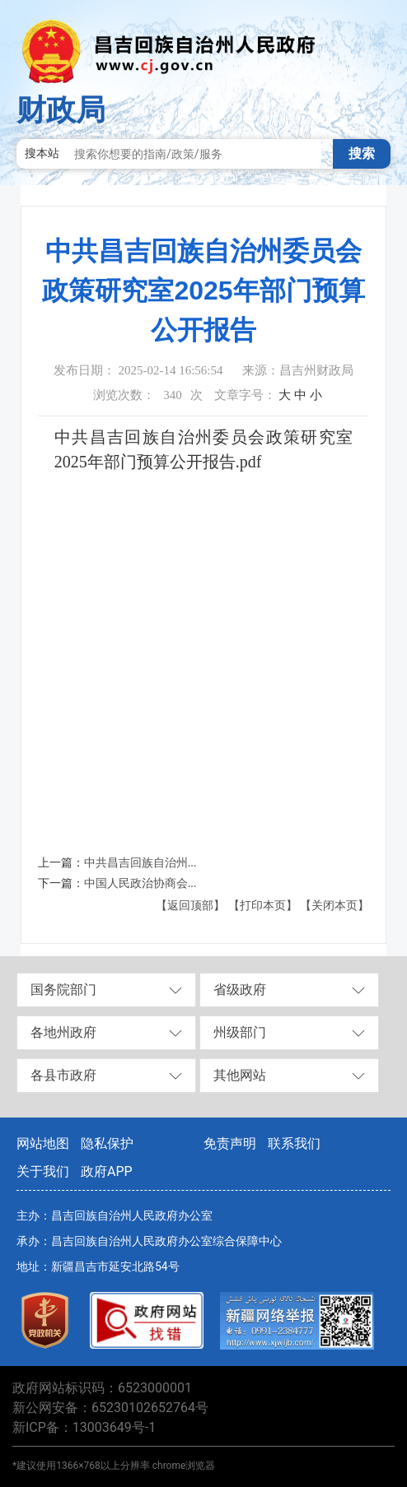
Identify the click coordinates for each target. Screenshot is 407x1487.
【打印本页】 (262, 905)
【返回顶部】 (190, 905)
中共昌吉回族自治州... (140, 863)
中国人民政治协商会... (140, 883)
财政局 (60, 110)
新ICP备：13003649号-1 (84, 1427)
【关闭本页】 (334, 905)
